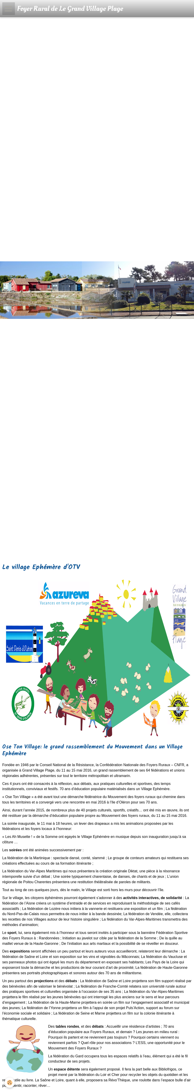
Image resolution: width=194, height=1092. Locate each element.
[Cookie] (10, 1083)
